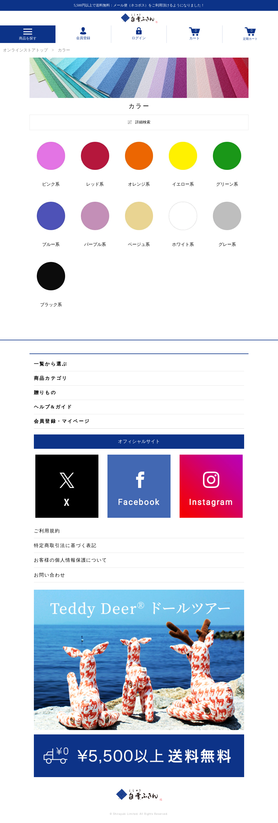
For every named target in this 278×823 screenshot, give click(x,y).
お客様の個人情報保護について (70, 560)
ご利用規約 (47, 530)
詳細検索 (139, 122)
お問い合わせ (49, 574)
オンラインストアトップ (25, 50)
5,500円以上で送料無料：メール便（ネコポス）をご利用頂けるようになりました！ (139, 5)
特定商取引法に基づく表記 (65, 545)
